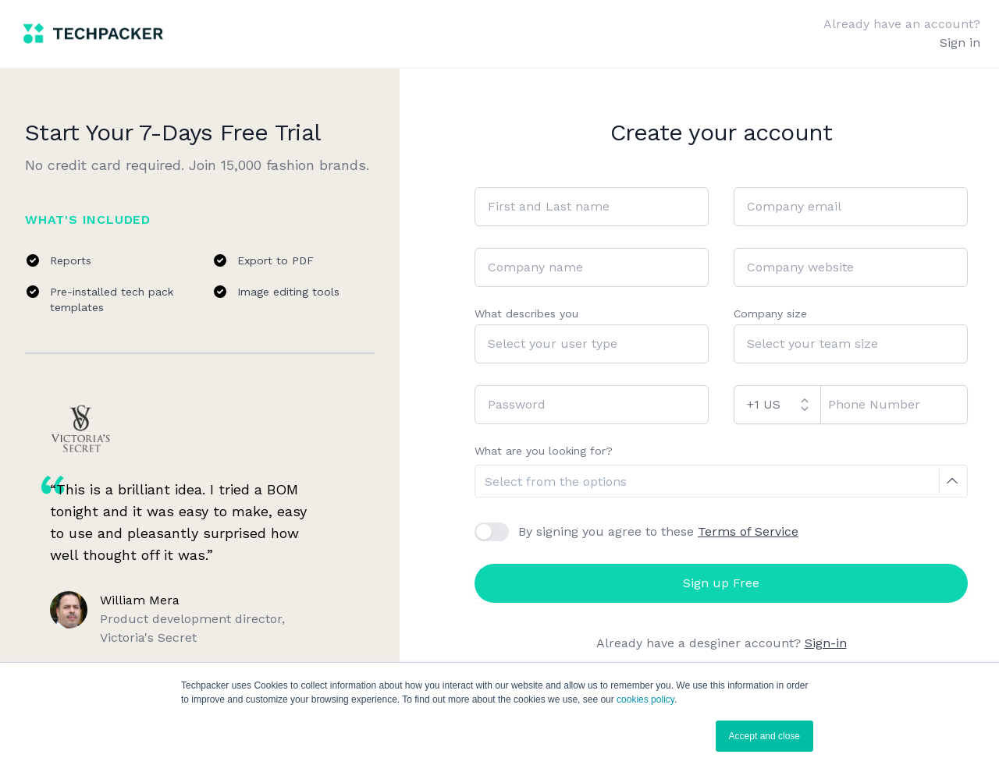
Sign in (960, 42)
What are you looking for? (544, 450)
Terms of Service (748, 531)
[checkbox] (492, 531)
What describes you (526, 313)
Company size (770, 313)
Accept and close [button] (764, 736)
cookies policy (645, 699)
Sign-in (826, 643)
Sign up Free (721, 582)
